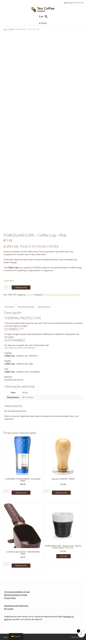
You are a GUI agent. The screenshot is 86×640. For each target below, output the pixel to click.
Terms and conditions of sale (17, 592)
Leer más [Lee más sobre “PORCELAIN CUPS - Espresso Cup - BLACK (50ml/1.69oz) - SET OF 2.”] (63, 556)
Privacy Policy (10, 598)
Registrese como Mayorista (16, 605)
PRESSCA (11, 29)
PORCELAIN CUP (63, 294)
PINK (53, 294)
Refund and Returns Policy (15, 595)
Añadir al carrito (21, 287)
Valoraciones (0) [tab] (44, 307)
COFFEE (46, 294)
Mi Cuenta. (9, 608)
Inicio (5, 29)
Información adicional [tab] (26, 307)
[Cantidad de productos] (7, 287)
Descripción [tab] (9, 307)
